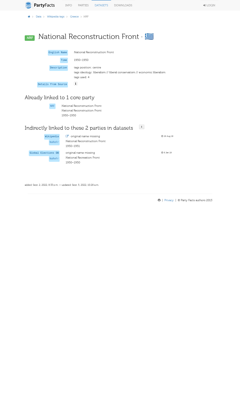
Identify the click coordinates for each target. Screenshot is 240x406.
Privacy (169, 200)
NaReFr (54, 142)
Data (38, 16)
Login (209, 5)
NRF (52, 106)
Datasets (101, 5)
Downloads (123, 5)
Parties (83, 5)
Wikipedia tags (55, 16)
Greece (74, 16)
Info (68, 5)
